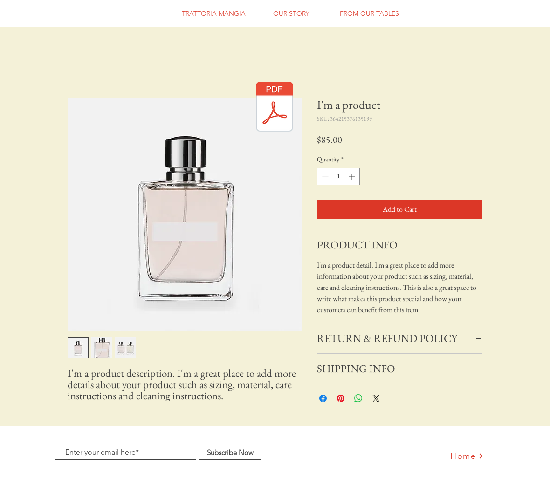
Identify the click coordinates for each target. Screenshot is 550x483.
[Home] (467, 456)
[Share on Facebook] (323, 398)
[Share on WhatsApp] (358, 398)
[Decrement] (324, 176)
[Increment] (352, 176)
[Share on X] (376, 398)
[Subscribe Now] (230, 452)
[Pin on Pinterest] (340, 398)
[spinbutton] (338, 176)
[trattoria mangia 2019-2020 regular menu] (275, 108)
